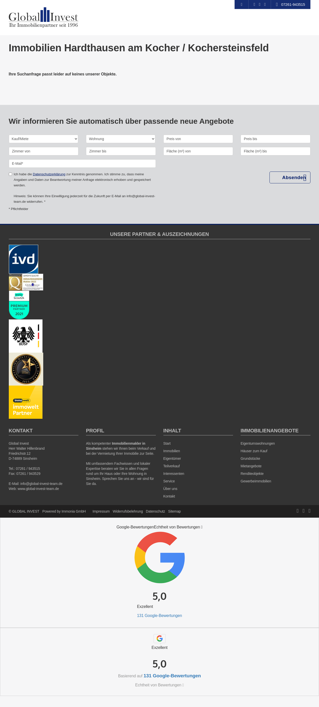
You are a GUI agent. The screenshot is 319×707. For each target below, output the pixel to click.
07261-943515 (293, 4)
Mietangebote (251, 466)
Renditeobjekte (252, 474)
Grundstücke (250, 458)
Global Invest (19, 443)
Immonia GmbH (74, 511)
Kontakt (169, 496)
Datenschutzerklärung (49, 174)
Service (169, 481)
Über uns (170, 489)
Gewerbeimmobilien (256, 481)
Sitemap (174, 511)
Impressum (101, 511)
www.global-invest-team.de (38, 489)
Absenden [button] (294, 177)
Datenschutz (155, 511)
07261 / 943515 (28, 469)
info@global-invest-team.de (41, 484)
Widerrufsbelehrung (128, 511)
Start (167, 443)
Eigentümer (172, 458)
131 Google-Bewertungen (159, 615)
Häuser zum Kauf (254, 451)
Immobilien (171, 451)
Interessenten (173, 474)
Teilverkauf (171, 466)
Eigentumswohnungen (258, 443)
